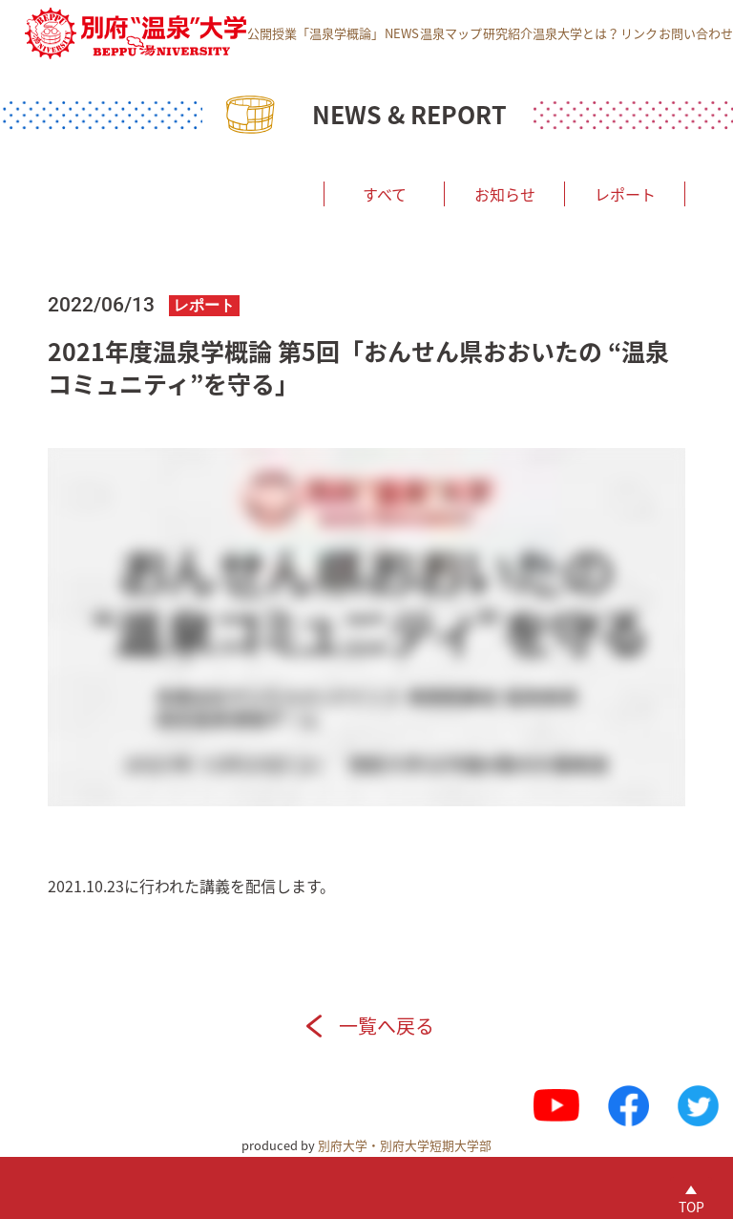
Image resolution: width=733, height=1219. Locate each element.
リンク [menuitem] (639, 33)
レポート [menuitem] (625, 193)
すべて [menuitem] (385, 193)
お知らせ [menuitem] (504, 193)
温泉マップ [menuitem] (451, 33)
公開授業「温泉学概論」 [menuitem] (315, 33)
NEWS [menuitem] (402, 33)
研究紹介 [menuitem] (508, 33)
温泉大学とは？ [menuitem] (576, 33)
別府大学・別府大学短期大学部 (405, 1145)
